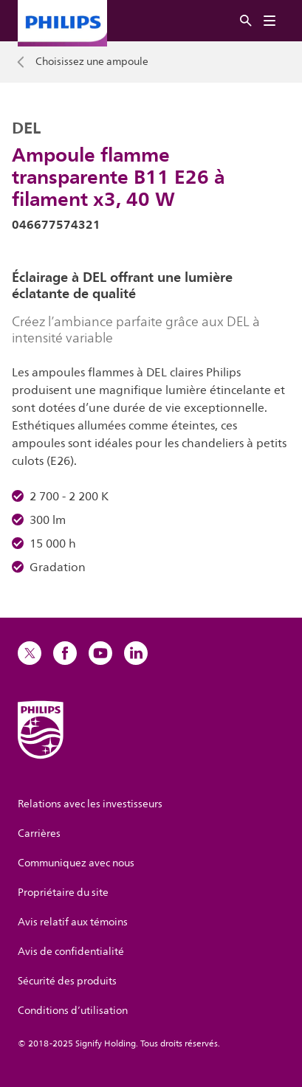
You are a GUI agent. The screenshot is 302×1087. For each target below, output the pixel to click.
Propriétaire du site (63, 892)
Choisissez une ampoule (91, 62)
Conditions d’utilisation (73, 1010)
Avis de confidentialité (71, 951)
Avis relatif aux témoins (73, 922)
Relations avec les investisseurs (90, 804)
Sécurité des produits (67, 981)
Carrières (39, 833)
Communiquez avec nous (76, 863)
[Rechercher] (246, 21)
